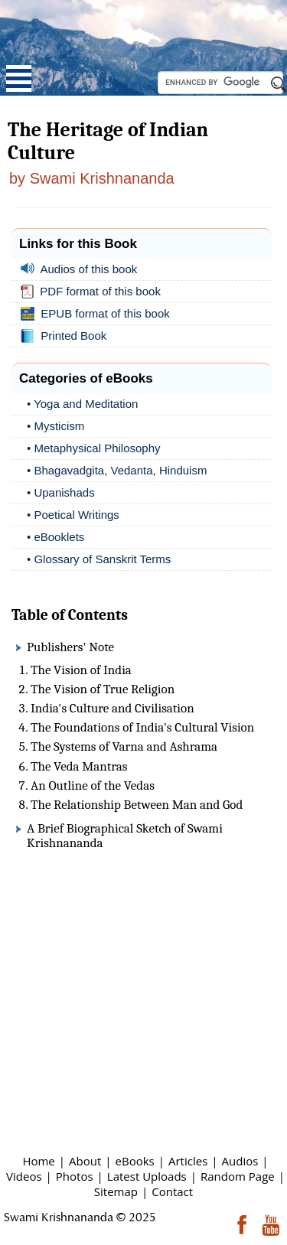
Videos (24, 1176)
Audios (240, 1160)
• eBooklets (55, 536)
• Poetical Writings (73, 514)
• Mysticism (55, 425)
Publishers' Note (70, 647)
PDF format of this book (94, 291)
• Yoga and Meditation (82, 403)
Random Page (238, 1176)
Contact (172, 1191)
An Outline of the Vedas (93, 785)
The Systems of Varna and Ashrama (124, 746)
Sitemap (116, 1191)
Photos (74, 1176)
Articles (187, 1160)
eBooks (135, 1160)
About (85, 1160)
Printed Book (66, 336)
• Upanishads (61, 492)
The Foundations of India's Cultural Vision (142, 727)
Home (38, 1160)
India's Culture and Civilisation (112, 708)
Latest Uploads (147, 1176)
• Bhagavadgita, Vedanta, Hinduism (117, 470)
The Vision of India (81, 670)
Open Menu (18, 78)
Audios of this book (82, 268)
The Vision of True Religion (102, 689)
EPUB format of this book (98, 314)
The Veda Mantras (79, 766)
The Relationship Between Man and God (137, 804)
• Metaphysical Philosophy (94, 448)
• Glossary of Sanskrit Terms (99, 558)
